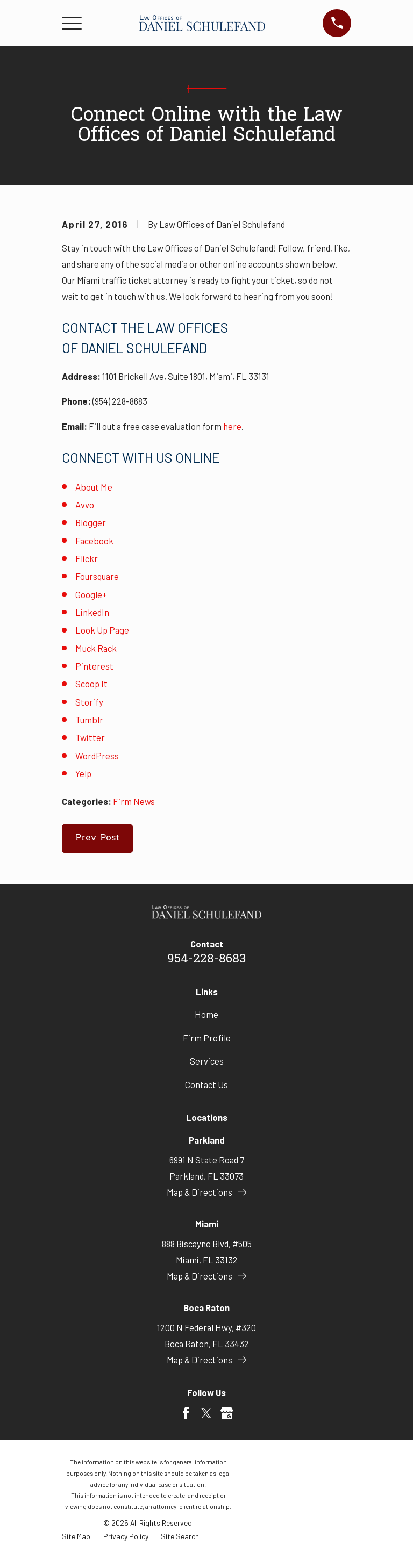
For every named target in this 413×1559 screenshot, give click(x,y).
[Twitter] (206, 1413)
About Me (93, 487)
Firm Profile (207, 1037)
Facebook (94, 540)
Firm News (134, 801)
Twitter (90, 737)
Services (207, 1060)
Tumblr (89, 719)
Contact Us (206, 1084)
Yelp (83, 773)
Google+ (91, 594)
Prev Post (97, 838)
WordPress (97, 755)
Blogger (90, 522)
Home (206, 1014)
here (232, 426)
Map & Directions (207, 1192)
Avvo (84, 504)
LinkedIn (92, 612)
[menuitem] (76, 1536)
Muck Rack (96, 648)
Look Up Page (102, 629)
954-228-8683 (206, 959)
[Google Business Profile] (226, 1413)
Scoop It (91, 683)
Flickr (86, 558)
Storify (89, 701)
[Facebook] (186, 1413)
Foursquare (97, 576)
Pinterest (94, 665)
